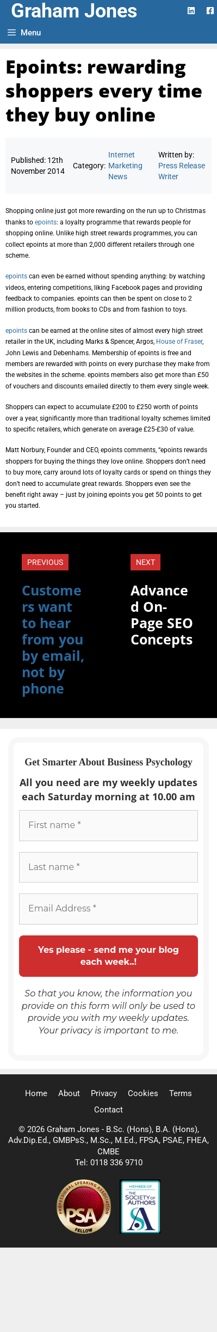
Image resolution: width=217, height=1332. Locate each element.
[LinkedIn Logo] (191, 10)
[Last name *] (108, 867)
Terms (180, 1093)
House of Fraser (179, 341)
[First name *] (108, 825)
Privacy (104, 1093)
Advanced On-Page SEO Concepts (162, 614)
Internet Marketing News (125, 165)
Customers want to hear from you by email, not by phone (53, 639)
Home (36, 1093)
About (69, 1093)
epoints (46, 222)
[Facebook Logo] (210, 10)
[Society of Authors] (140, 1231)
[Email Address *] (108, 908)
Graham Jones (74, 11)
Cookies (143, 1093)
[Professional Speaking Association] (85, 1231)
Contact (108, 1110)
